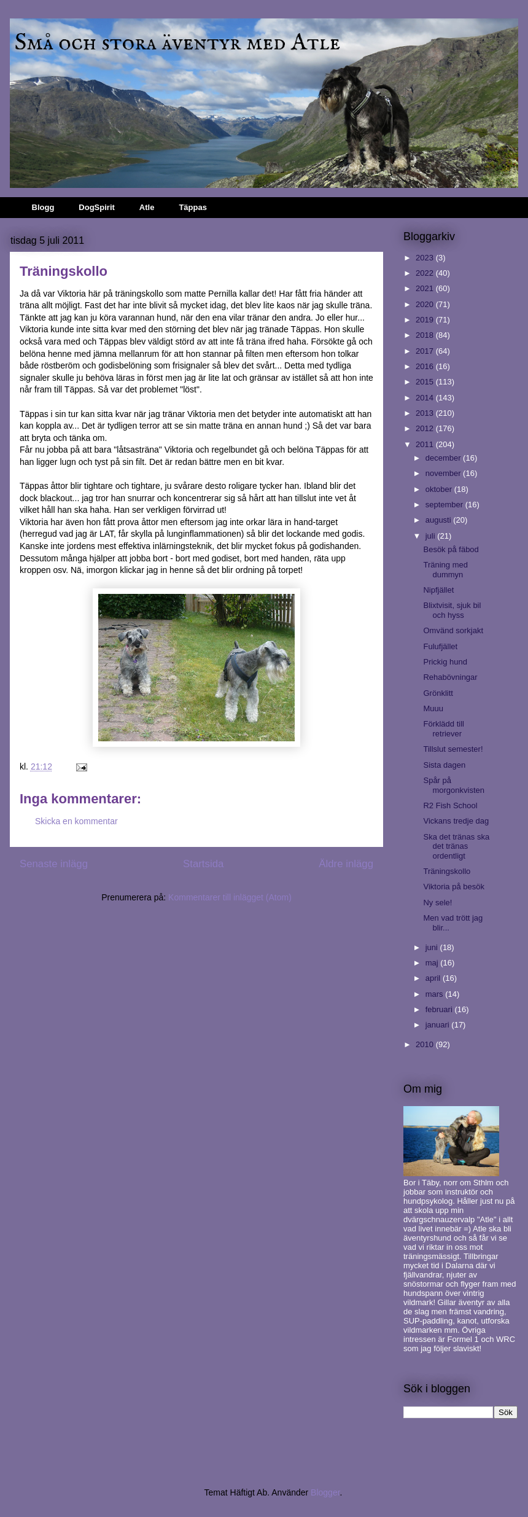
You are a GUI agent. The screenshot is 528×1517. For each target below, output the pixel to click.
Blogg (43, 207)
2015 (426, 381)
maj (433, 962)
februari (440, 1009)
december (444, 457)
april (434, 978)
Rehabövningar (450, 677)
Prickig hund (445, 661)
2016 (426, 366)
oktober (439, 489)
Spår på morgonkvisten (453, 785)
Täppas (193, 207)
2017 (426, 351)
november (444, 473)
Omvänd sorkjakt (453, 630)
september (445, 504)
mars (435, 994)
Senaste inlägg (54, 864)
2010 (426, 1044)
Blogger (325, 1492)
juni (432, 947)
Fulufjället (440, 646)
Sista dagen (444, 765)
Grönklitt (437, 693)
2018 (426, 335)
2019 (426, 319)
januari (438, 1024)
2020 (426, 304)
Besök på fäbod (450, 549)
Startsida (203, 864)
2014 (426, 397)
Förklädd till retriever (443, 728)
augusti (439, 520)
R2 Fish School (450, 805)
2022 (426, 273)
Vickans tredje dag (456, 820)
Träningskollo (446, 871)
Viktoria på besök (453, 886)
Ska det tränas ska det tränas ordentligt (456, 846)
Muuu (433, 708)
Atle (147, 207)
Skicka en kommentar (76, 821)
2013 (426, 413)
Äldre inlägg (346, 864)
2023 (426, 257)
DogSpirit (97, 207)
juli (431, 535)
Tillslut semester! (453, 749)
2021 (426, 288)
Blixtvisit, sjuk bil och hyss (452, 610)
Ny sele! (437, 902)
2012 (426, 428)
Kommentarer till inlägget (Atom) (230, 897)
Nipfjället (438, 590)
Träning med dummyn (445, 569)
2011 (426, 444)
